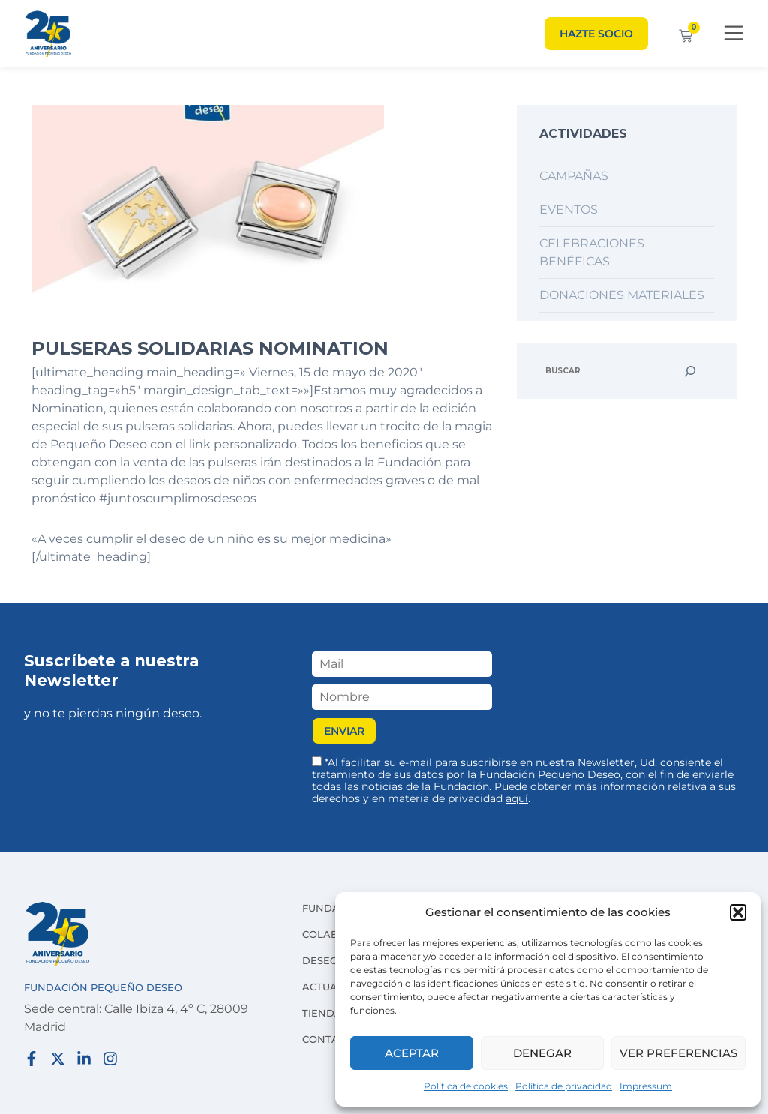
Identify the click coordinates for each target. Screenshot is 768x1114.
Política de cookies (466, 1086)
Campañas (573, 176)
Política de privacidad (563, 1086)
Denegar (542, 1053)
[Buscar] (690, 371)
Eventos (568, 209)
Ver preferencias (678, 1053)
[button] (738, 912)
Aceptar (412, 1053)
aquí (517, 798)
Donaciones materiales (621, 295)
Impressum (646, 1086)
